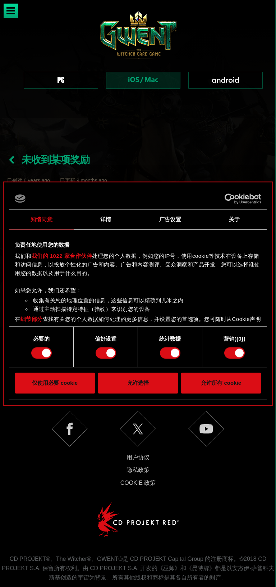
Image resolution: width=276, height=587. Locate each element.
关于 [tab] (234, 219)
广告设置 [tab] (170, 219)
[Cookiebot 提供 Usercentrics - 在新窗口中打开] (229, 198)
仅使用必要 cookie (55, 383)
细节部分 (31, 319)
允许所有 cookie (221, 383)
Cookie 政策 (138, 457)
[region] (138, 59)
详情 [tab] (105, 219)
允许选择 (138, 383)
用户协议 (138, 432)
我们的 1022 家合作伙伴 (62, 256)
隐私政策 (138, 444)
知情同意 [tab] (41, 219)
